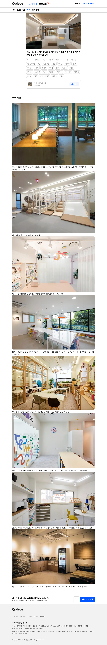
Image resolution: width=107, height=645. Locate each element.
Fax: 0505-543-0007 (81, 626)
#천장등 (73, 60)
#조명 (66, 60)
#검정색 (29, 72)
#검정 (71, 68)
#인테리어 (58, 60)
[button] (92, 105)
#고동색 (51, 72)
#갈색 (44, 72)
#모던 (60, 64)
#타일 (29, 76)
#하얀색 (29, 68)
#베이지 (59, 72)
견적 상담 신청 (87, 599)
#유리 (61, 76)
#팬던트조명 (31, 64)
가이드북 (35, 10)
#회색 (51, 68)
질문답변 (43, 3)
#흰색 (74, 64)
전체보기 (74, 84)
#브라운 (37, 72)
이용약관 (22, 616)
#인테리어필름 (44, 76)
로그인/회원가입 (88, 3)
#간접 (54, 64)
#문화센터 (37, 60)
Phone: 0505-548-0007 (66, 626)
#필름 (35, 76)
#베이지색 (68, 72)
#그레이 (43, 68)
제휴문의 (77, 3)
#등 (39, 64)
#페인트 (76, 72)
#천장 (51, 60)
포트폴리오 (21, 10)
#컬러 (37, 68)
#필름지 (54, 76)
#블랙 (57, 68)
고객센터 (15, 616)
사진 (28, 10)
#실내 (44, 60)
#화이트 (67, 64)
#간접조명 (46, 64)
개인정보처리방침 (32, 616)
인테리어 (33, 4)
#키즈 (29, 60)
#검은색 (64, 68)
